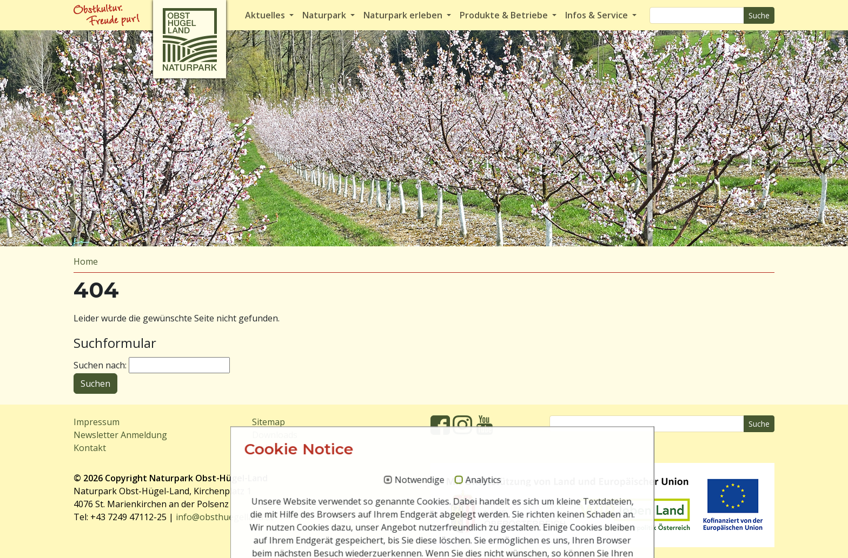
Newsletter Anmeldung (120, 435)
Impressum (97, 422)
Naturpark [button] (325, 15)
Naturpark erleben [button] (404, 15)
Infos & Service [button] (597, 15)
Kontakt (90, 448)
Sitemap (268, 422)
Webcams (271, 448)
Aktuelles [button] (266, 15)
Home (86, 261)
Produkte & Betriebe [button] (505, 15)
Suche (759, 15)
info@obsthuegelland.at (224, 517)
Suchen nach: (100, 365)
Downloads (274, 435)
